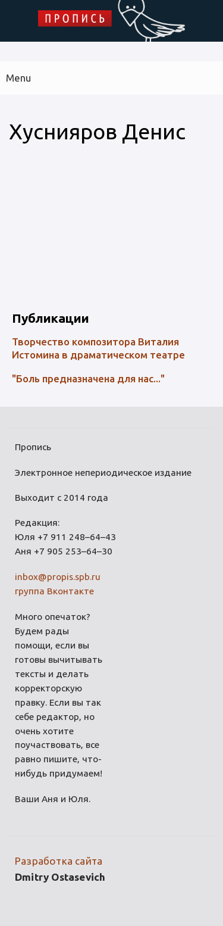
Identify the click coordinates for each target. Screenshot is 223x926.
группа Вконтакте (54, 591)
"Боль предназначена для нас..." (88, 378)
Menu (18, 77)
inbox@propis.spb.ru (57, 577)
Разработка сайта (58, 860)
